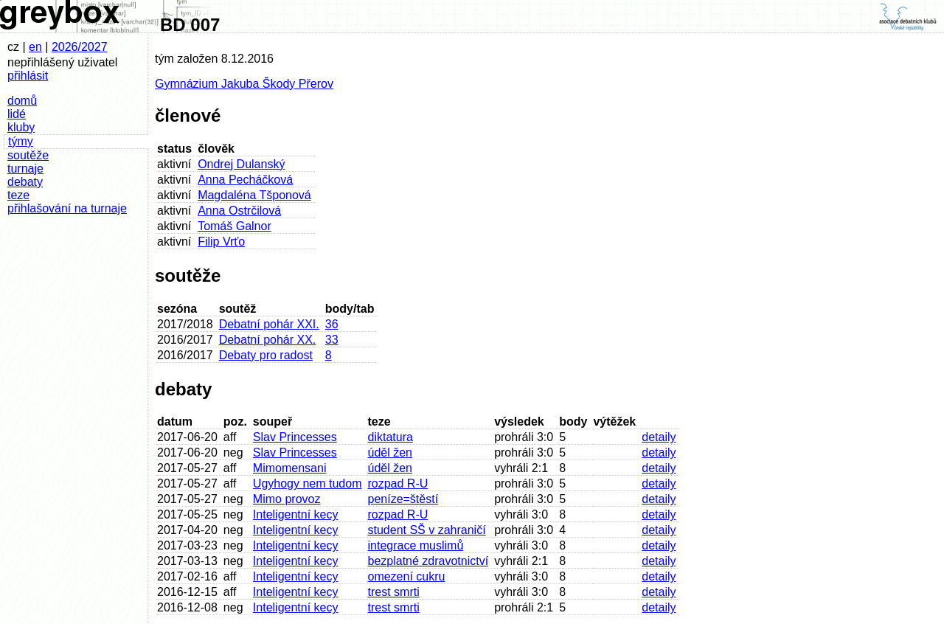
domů (22, 100)
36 (332, 324)
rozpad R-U (397, 483)
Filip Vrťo (221, 241)
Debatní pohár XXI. (269, 324)
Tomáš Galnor (234, 226)
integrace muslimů (415, 545)
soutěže (28, 155)
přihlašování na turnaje (67, 208)
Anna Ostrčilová (239, 210)
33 (332, 339)
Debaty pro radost (266, 355)
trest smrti (393, 592)
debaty (25, 182)
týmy (20, 141)
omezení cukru (406, 576)
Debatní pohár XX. (267, 339)
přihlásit (27, 75)
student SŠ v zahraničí (426, 530)
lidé (16, 114)
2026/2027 (80, 47)
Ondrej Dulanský (241, 164)
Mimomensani (290, 468)
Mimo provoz (287, 499)
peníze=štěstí (402, 499)
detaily (659, 437)
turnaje (25, 168)
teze (18, 195)
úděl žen (389, 452)
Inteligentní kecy (296, 514)
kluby (21, 127)
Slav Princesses (295, 437)
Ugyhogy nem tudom (307, 483)
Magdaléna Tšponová (254, 195)
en (35, 47)
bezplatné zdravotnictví (427, 561)
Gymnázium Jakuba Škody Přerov (244, 83)
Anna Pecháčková (245, 179)
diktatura (389, 437)
